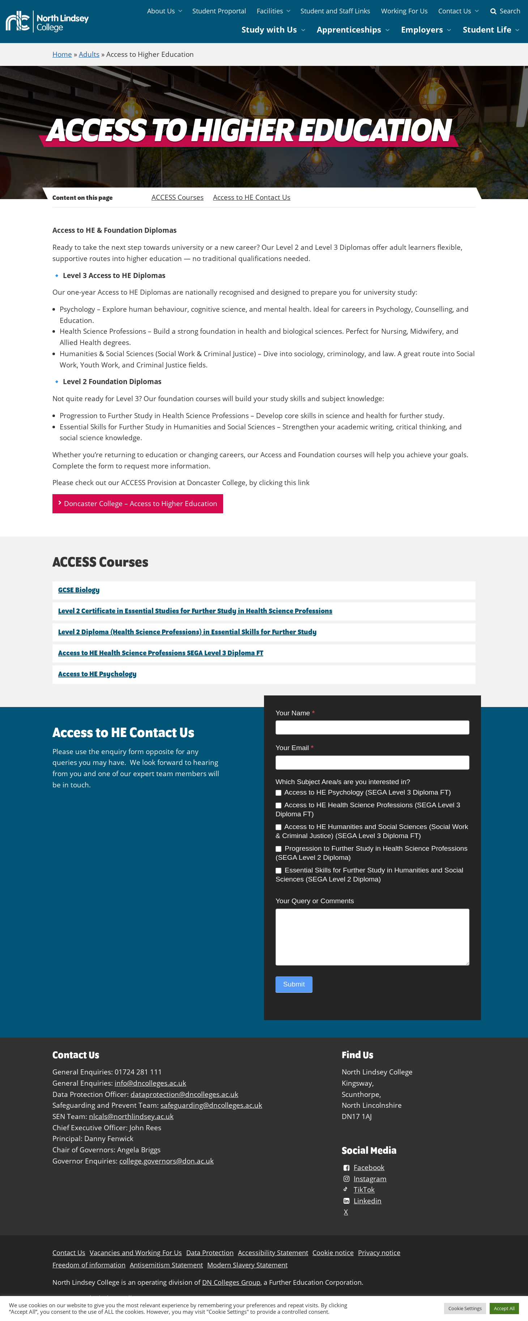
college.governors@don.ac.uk (166, 1160)
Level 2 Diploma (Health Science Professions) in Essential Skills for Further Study (187, 632)
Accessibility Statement (273, 1253)
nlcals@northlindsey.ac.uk (131, 1116)
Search (504, 11)
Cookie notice (333, 1253)
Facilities (270, 11)
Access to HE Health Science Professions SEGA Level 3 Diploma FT (160, 653)
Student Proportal (219, 11)
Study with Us (269, 29)
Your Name (295, 713)
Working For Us (404, 11)
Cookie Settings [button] (465, 1308)
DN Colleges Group (231, 1282)
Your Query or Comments (315, 901)
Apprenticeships (349, 29)
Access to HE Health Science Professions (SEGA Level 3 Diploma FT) (368, 809)
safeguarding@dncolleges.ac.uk (211, 1105)
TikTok (358, 1189)
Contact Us (454, 11)
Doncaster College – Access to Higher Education (140, 503)
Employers (422, 29)
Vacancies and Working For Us (136, 1253)
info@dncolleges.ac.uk (150, 1082)
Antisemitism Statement (166, 1265)
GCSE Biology (79, 590)
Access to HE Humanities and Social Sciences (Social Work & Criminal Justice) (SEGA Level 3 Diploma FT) (372, 831)
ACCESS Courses (178, 197)
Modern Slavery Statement (247, 1265)
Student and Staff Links (335, 11)
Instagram (364, 1178)
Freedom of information (88, 1265)
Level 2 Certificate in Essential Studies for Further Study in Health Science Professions (195, 611)
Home (62, 54)
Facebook (363, 1167)
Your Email (295, 748)
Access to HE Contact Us (251, 197)
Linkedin (362, 1200)
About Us (161, 11)
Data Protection (210, 1253)
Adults (89, 54)
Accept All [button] (504, 1308)
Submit (294, 984)
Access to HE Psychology (97, 674)
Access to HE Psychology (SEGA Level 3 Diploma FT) (363, 792)
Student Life (487, 29)
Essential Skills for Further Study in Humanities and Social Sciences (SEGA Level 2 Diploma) (369, 874)
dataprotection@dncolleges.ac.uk (184, 1094)
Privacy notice (379, 1253)
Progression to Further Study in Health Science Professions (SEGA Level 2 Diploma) (372, 853)
